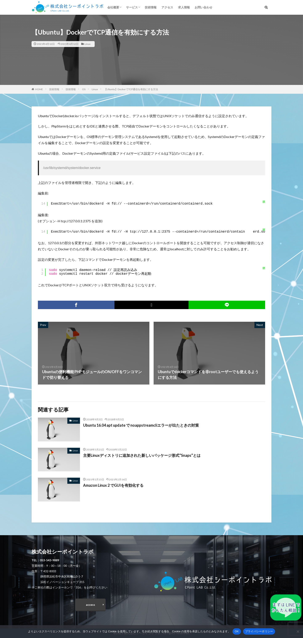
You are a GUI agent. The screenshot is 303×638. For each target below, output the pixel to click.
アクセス (167, 7)
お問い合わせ (203, 7)
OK (237, 631)
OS (83, 89)
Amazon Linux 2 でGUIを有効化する (113, 485)
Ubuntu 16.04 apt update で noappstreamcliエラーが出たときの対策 (141, 425)
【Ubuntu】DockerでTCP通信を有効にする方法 (131, 89)
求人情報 (184, 7)
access (90, 604)
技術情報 (151, 7)
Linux (87, 44)
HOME (39, 89)
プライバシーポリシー (259, 631)
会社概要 (113, 7)
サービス (132, 7)
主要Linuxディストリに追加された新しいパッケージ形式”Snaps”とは (142, 455)
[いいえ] (298, 631)
